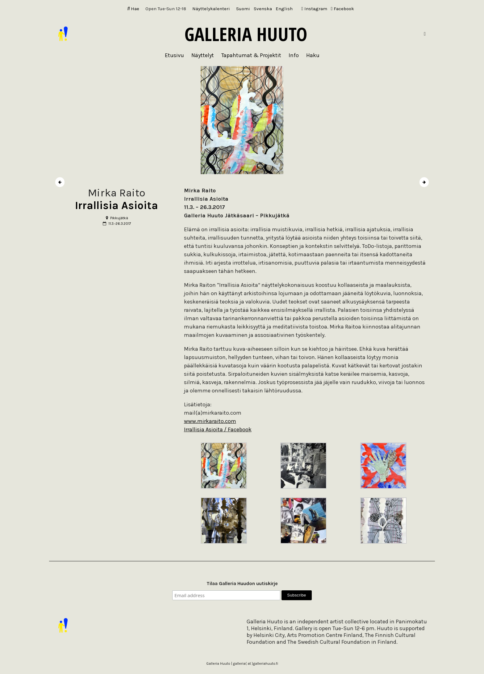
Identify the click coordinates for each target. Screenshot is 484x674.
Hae (133, 8)
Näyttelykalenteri (211, 8)
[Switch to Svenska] (263, 8)
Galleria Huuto (246, 34)
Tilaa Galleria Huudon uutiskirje (242, 583)
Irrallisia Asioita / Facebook (218, 429)
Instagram (314, 8)
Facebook (342, 8)
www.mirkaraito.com (210, 421)
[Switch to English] (284, 8)
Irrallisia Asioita (116, 205)
